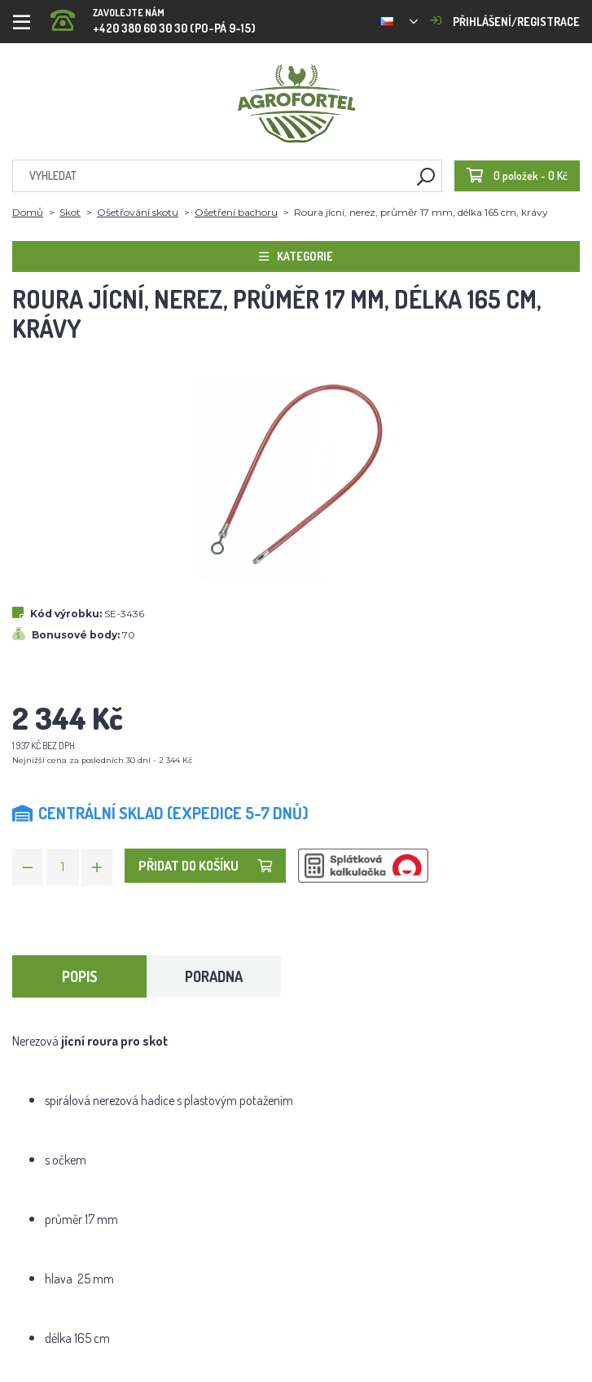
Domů (27, 212)
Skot (70, 212)
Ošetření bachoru (236, 212)
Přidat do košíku (205, 866)
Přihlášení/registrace (505, 22)
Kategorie (296, 256)
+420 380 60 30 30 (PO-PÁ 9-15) (153, 16)
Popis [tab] (80, 976)
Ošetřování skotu (137, 212)
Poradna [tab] (214, 976)
